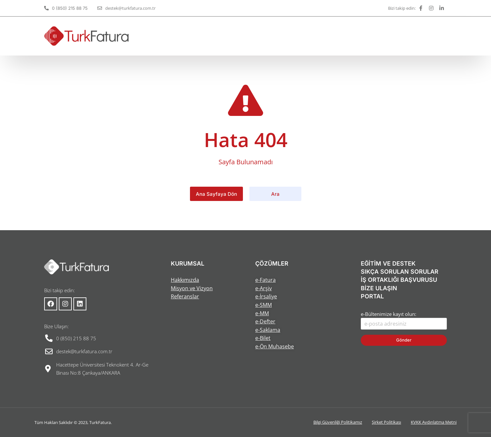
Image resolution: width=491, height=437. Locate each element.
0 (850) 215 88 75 (70, 8)
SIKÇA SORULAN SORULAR (399, 271)
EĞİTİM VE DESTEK (388, 263)
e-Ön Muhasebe (274, 346)
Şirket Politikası (386, 422)
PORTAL (372, 296)
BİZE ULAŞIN (379, 288)
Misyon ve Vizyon (192, 288)
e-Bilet (263, 338)
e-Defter (265, 321)
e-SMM (263, 304)
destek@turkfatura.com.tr (130, 8)
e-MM (262, 313)
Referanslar (185, 296)
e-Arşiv (263, 288)
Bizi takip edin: (402, 8)
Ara (275, 194)
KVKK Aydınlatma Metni (434, 422)
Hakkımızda (185, 279)
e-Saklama (267, 329)
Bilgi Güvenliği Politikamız (337, 422)
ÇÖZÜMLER (271, 263)
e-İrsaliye (266, 296)
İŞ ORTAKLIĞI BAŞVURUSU (399, 279)
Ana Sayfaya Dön (216, 194)
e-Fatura (265, 279)
